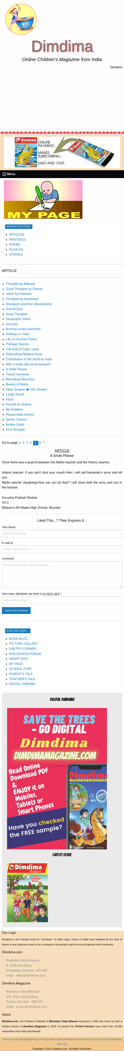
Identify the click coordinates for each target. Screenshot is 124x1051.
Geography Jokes (18, 319)
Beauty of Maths (17, 384)
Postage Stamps (17, 344)
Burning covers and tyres (23, 329)
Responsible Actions (20, 414)
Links (106, 1039)
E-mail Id (62, 547)
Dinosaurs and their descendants (29, 304)
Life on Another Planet (21, 339)
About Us (83, 1039)
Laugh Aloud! (15, 394)
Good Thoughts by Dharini (24, 289)
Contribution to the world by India (29, 359)
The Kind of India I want (22, 349)
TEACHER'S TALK (22, 679)
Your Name (62, 531)
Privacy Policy (39, 1039)
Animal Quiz (14, 309)
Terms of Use (10, 1039)
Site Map (24, 1039)
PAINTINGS (17, 239)
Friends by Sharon (19, 404)
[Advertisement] (62, 100)
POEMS (14, 244)
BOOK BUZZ (18, 638)
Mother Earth (15, 424)
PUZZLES (16, 249)
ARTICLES (16, 234)
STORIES (16, 254)
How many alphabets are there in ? (62, 598)
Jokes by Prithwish (19, 293)
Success (12, 324)
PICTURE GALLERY (23, 643)
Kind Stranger (15, 429)
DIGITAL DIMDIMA (22, 684)
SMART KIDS (18, 658)
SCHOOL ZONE (20, 668)
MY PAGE (16, 664)
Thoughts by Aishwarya (22, 299)
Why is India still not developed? (28, 364)
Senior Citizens (16, 419)
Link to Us (95, 1039)
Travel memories (17, 374)
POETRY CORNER (22, 648)
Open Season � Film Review (26, 389)
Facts (10, 399)
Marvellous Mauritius (20, 379)
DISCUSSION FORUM (25, 654)
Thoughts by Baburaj (20, 283)
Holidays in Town (17, 334)
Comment (62, 572)
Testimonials (56, 1039)
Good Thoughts (16, 314)
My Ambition (14, 409)
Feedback (70, 1039)
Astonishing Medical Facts (24, 354)
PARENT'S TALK (21, 674)
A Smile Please (16, 369)
